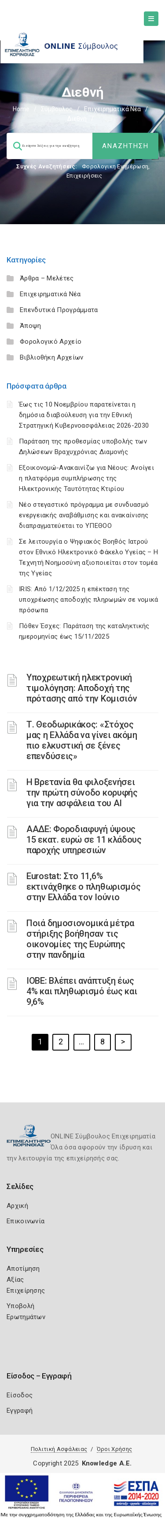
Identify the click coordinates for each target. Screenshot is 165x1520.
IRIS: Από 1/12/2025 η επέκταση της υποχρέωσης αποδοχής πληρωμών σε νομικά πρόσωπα (88, 599)
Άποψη (30, 326)
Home (21, 109)
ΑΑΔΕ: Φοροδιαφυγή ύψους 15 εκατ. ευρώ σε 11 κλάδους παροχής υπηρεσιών (84, 839)
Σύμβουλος (57, 109)
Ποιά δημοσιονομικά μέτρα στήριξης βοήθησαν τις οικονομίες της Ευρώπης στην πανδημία (80, 939)
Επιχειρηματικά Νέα (112, 109)
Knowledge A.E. (107, 1463)
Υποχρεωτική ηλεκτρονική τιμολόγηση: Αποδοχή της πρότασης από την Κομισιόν (81, 688)
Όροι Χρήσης (114, 1449)
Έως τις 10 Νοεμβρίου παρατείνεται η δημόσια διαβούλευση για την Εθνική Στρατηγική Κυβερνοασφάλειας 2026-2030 (84, 414)
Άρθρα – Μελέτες (47, 278)
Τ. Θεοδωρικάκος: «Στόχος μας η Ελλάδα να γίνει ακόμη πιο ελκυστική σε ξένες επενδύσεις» (81, 740)
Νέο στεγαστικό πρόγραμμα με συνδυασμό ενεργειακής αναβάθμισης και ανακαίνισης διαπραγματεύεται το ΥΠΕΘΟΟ (84, 515)
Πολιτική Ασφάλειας (59, 1449)
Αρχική (17, 1206)
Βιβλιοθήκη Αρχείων (51, 357)
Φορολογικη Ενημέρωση (115, 166)
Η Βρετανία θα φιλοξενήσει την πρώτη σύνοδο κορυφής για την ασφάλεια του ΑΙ (82, 792)
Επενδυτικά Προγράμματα (59, 310)
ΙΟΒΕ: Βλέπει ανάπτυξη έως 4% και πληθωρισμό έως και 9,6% (81, 991)
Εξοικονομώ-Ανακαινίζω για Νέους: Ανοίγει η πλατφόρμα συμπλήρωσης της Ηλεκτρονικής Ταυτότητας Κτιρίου (86, 478)
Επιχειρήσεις (84, 175)
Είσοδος (20, 1395)
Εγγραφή (20, 1411)
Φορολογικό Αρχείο (50, 341)
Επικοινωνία (25, 1221)
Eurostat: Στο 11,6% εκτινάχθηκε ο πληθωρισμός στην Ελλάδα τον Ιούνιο (83, 886)
